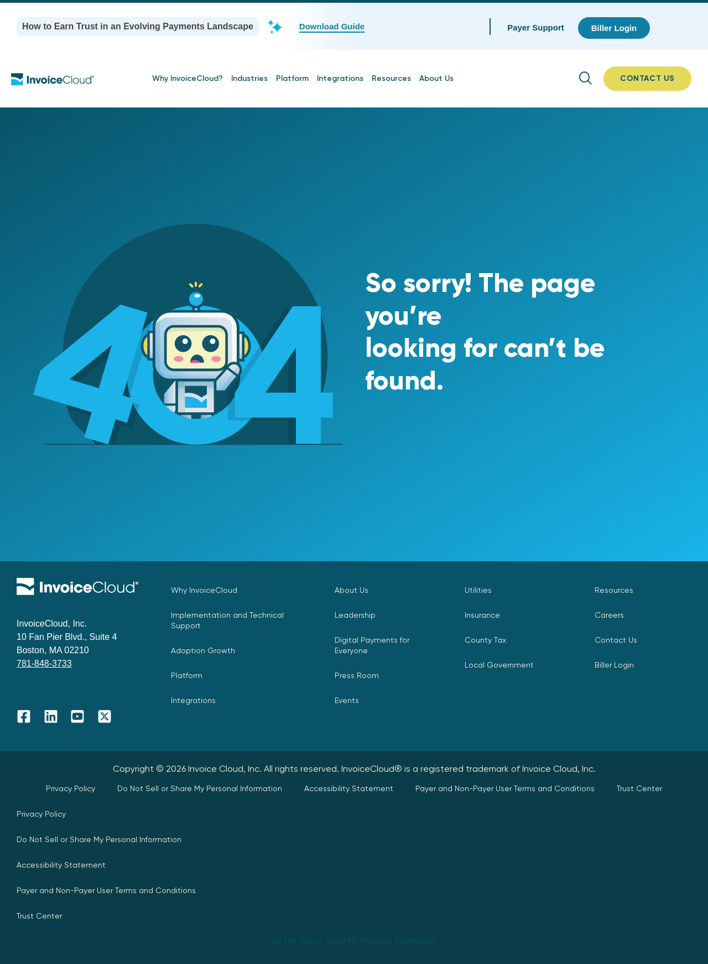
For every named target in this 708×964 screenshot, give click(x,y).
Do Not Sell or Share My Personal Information (199, 788)
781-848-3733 (44, 663)
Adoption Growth (203, 650)
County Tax (485, 639)
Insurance (482, 615)
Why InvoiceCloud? (187, 78)
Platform (292, 78)
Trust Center (639, 788)
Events (347, 700)
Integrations (340, 78)
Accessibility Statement (348, 788)
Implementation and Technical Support (227, 620)
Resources (391, 78)
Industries (249, 78)
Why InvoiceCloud (204, 590)
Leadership (355, 615)
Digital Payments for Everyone (372, 645)
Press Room (357, 675)
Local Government (499, 664)
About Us (436, 78)
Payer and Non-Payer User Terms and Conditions (505, 788)
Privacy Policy (70, 788)
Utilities (478, 590)
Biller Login (614, 664)
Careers (609, 615)
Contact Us (616, 639)
